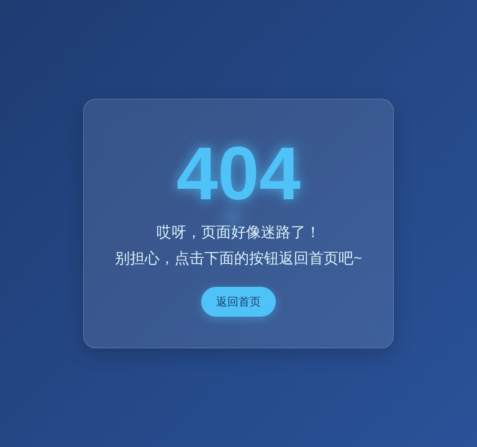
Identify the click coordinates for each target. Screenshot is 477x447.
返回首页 (238, 302)
